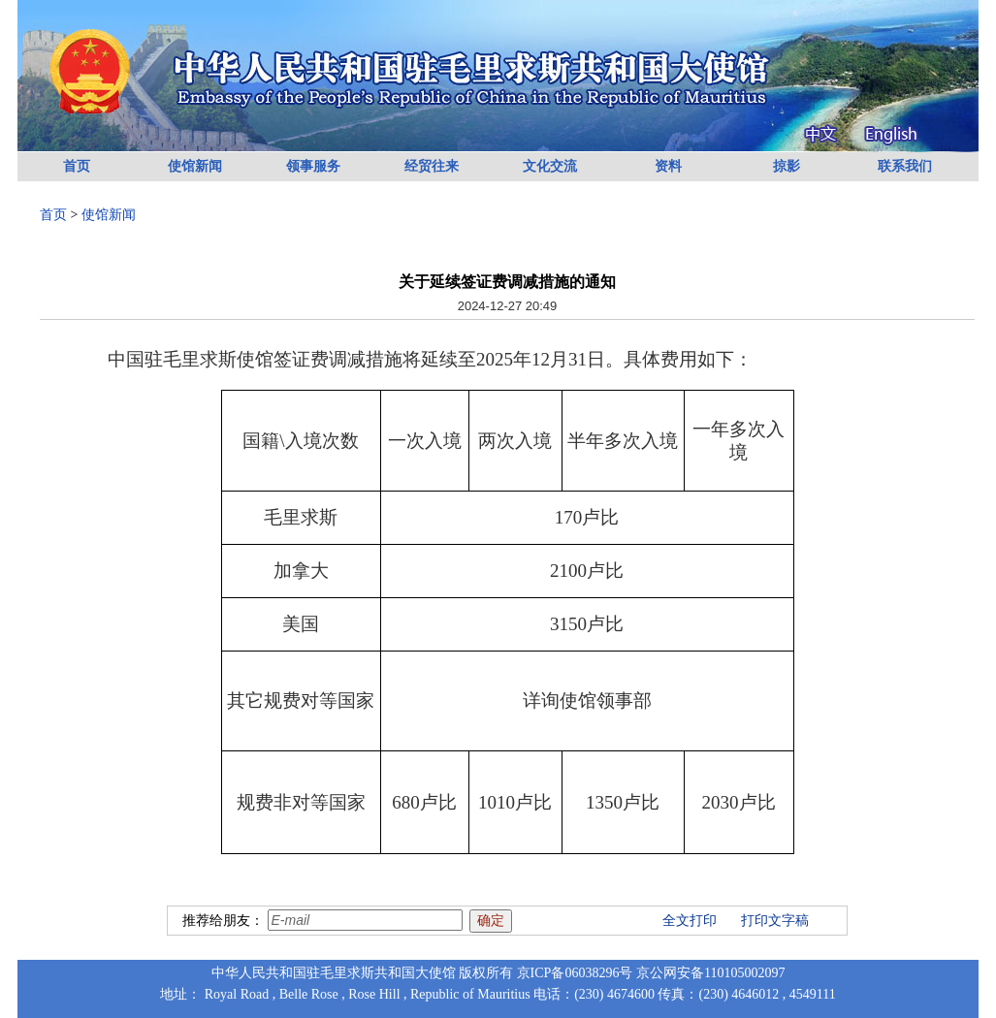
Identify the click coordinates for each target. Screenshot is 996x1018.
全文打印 (689, 920)
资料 (668, 166)
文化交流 (550, 166)
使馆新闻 (195, 166)
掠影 (786, 166)
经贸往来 (431, 166)
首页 (76, 166)
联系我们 (905, 166)
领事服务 (313, 166)
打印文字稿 (775, 920)
